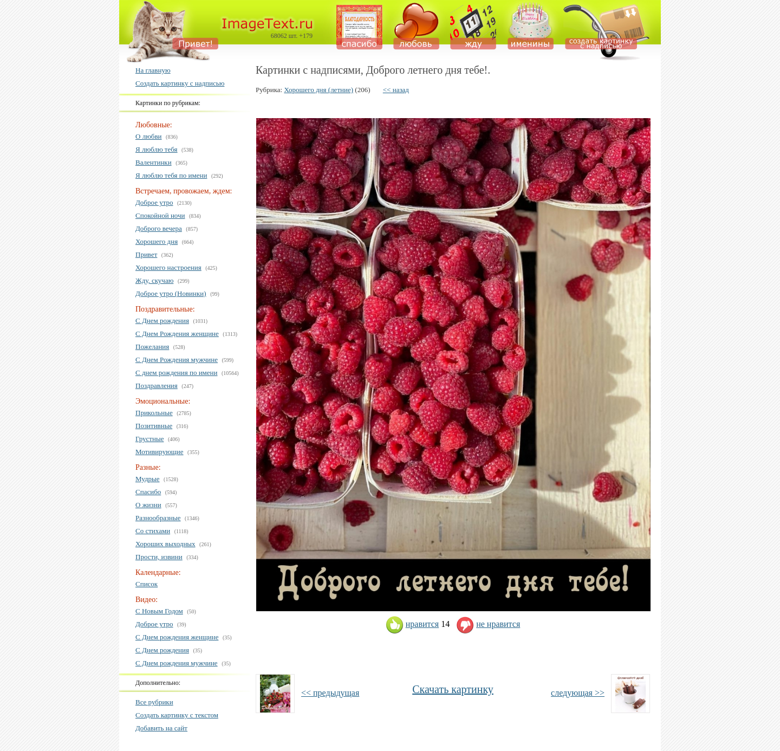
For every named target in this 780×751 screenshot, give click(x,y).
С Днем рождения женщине (176, 637)
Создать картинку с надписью (179, 83)
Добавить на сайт (161, 728)
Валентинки (153, 162)
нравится (412, 624)
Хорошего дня (156, 241)
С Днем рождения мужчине (176, 663)
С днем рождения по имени (176, 372)
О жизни (148, 505)
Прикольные (154, 413)
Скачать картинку (452, 689)
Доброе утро (154, 202)
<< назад (396, 90)
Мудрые (147, 479)
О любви (148, 136)
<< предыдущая (330, 692)
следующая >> (577, 692)
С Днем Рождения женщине (177, 333)
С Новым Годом (159, 611)
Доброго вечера (158, 228)
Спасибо (148, 492)
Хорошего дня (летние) (318, 90)
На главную (153, 70)
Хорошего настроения (168, 267)
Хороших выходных (165, 544)
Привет (146, 254)
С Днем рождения (162, 320)
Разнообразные (158, 518)
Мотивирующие (159, 452)
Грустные (149, 439)
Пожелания (152, 346)
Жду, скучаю (154, 280)
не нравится (488, 624)
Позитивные (153, 426)
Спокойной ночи (160, 215)
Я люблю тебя (156, 149)
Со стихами (152, 531)
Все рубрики (154, 702)
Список (146, 584)
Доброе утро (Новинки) (170, 293)
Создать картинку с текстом (176, 715)
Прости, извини (159, 557)
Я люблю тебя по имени (171, 175)
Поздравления (156, 385)
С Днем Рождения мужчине (176, 359)
